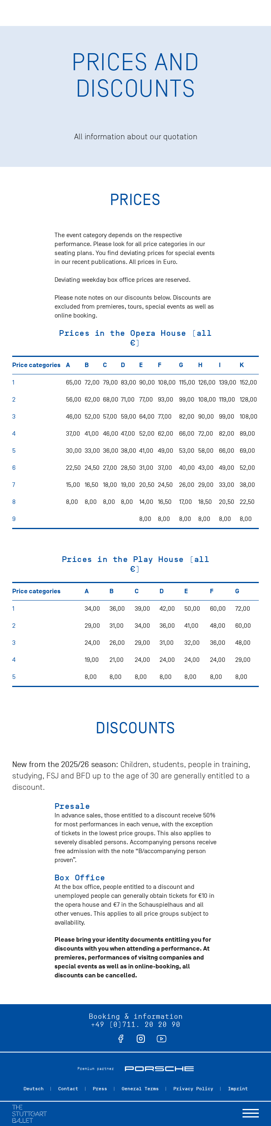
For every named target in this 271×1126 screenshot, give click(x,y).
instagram (141, 1039)
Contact (68, 1088)
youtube (161, 1039)
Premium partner (95, 1068)
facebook (121, 1039)
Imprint (238, 1088)
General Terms (140, 1088)
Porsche (159, 1069)
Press (100, 1088)
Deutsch (34, 1088)
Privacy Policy (193, 1088)
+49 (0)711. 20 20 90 (135, 1024)
